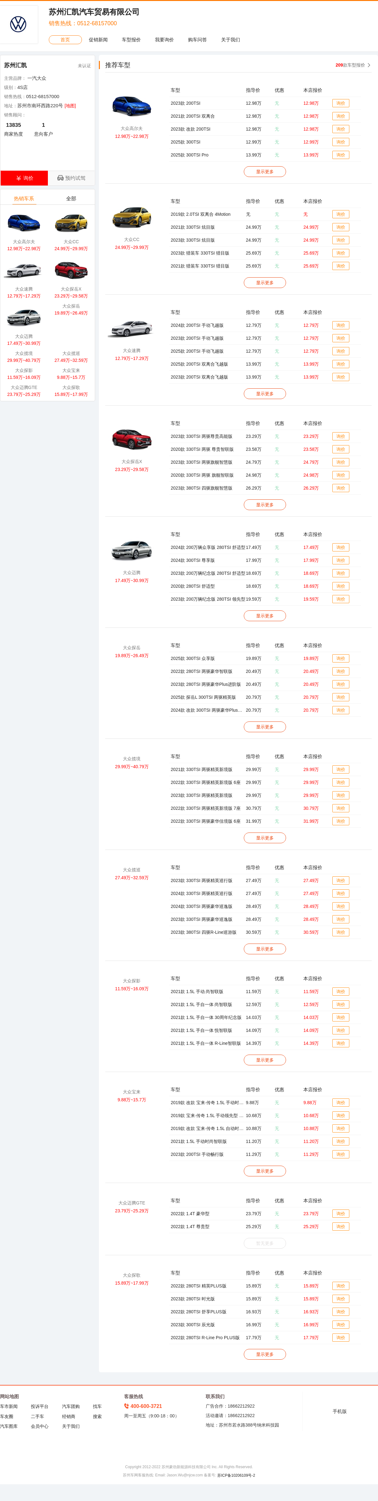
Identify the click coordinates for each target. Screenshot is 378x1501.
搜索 (97, 1416)
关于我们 (230, 39)
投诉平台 (40, 1406)
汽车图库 (9, 1426)
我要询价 (164, 39)
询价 (340, 103)
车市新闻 (9, 1406)
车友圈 (6, 1416)
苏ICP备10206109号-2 (236, 1475)
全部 (72, 200)
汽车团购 (71, 1406)
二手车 (37, 1416)
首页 (65, 39)
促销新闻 (98, 39)
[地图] (70, 105)
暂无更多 (265, 1243)
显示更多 (265, 171)
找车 (97, 1406)
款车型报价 (350, 65)
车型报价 (131, 39)
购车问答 (197, 39)
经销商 (68, 1416)
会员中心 (40, 1426)
